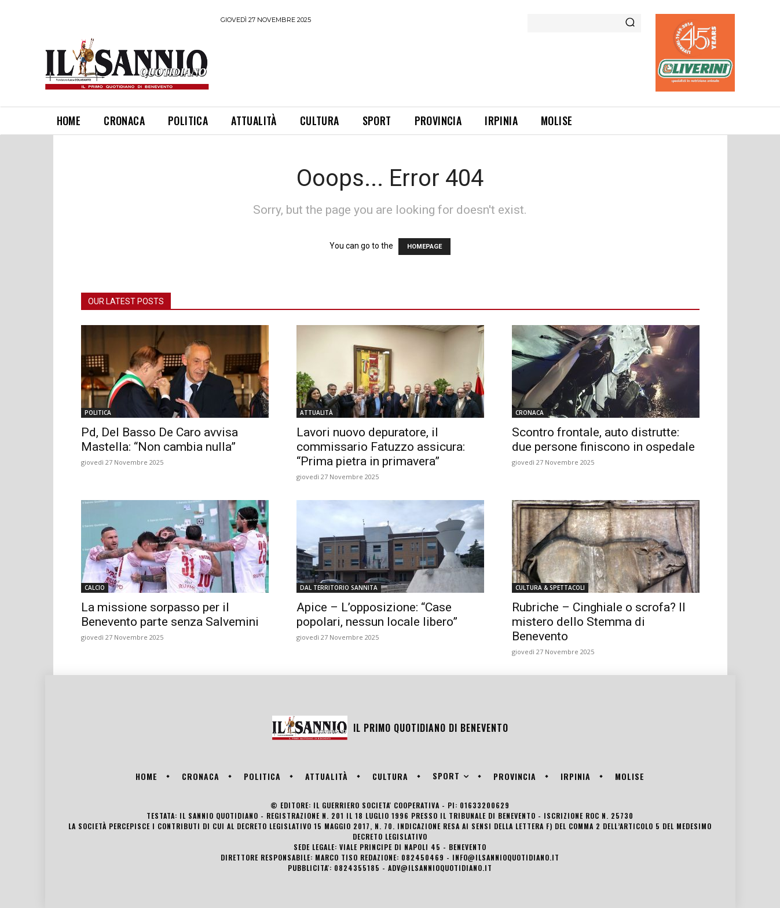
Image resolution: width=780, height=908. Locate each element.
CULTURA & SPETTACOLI (550, 588)
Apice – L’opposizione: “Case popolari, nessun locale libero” (376, 614)
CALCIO (95, 588)
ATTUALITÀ (316, 413)
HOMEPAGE (424, 246)
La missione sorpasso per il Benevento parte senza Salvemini (170, 614)
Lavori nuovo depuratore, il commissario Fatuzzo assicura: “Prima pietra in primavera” (380, 446)
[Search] (630, 23)
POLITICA (98, 413)
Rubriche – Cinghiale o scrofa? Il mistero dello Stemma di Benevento (599, 621)
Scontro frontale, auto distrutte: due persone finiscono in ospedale (603, 439)
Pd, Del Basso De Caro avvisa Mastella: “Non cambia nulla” (159, 439)
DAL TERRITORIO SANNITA (339, 588)
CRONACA (529, 413)
